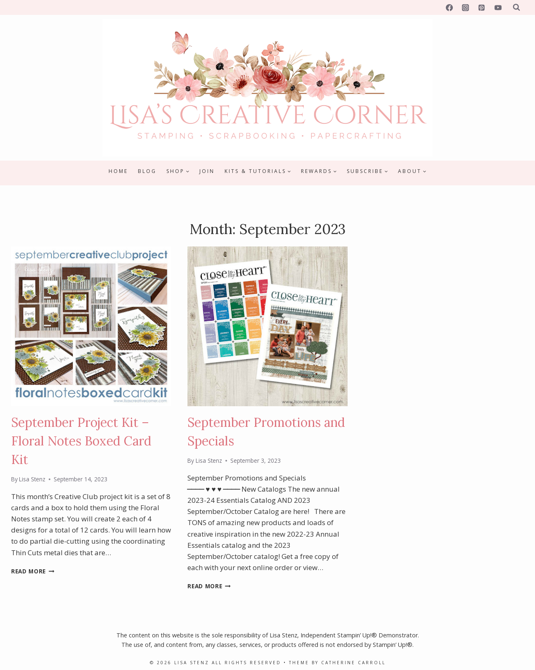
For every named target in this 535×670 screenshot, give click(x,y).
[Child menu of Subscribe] (367, 171)
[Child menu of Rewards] (319, 171)
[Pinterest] (482, 7)
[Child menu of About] (412, 171)
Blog (147, 171)
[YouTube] (498, 7)
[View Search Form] (516, 7)
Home (118, 171)
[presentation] (91, 326)
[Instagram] (466, 7)
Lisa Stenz (32, 479)
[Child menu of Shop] (177, 171)
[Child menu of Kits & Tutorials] (258, 171)
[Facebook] (450, 7)
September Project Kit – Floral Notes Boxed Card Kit (81, 440)
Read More (32, 571)
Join (207, 171)
